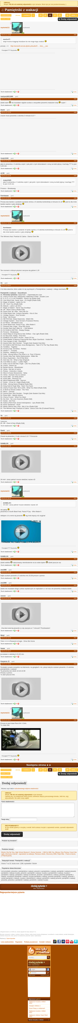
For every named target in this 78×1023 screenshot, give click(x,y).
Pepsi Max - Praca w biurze (66, 854)
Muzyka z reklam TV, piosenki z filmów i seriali (39, 951)
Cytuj (74, 92)
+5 (23, 33)
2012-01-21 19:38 (6, 446)
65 (68, 15)
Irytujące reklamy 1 (34, 1005)
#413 (75, 559)
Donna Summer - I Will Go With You (42, 852)
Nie (18, 92)
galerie (38, 999)
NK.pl (63, 941)
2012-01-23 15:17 (6, 651)
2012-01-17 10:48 (6, 223)
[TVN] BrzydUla (6, 856)
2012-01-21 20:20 (6, 559)
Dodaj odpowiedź (69, 19)
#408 (75, 285)
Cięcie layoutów (10, 938)
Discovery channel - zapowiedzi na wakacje (19, 854)
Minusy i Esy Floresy (62, 852)
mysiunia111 (5, 27)
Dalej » (74, 15)
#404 (75, 161)
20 (45, 15)
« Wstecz (26, 15)
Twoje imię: (5, 819)
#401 (75, 35)
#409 (75, 418)
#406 (75, 198)
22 (55, 15)
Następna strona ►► (39, 765)
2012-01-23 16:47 (6, 720)
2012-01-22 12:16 (6, 638)
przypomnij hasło (45, 975)
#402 (75, 99)
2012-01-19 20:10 (6, 418)
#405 (75, 175)
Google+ (55, 941)
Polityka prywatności (31, 942)
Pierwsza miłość (40, 854)
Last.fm (67, 941)
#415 (75, 585)
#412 (75, 498)
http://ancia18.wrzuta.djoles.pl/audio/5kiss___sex (29, 46)
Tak (15, 92)
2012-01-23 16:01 (6, 664)
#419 (75, 664)
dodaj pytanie (39, 886)
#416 (75, 598)
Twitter (76, 941)
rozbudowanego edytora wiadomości (26, 788)
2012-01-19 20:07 (6, 285)
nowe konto (32, 975)
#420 (75, 720)
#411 (75, 446)
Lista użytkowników (7, 942)
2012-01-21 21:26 (6, 585)
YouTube (72, 941)
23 (60, 15)
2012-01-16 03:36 (6, 198)
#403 (75, 112)
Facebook (59, 941)
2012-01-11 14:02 (6, 35)
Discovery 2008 (51, 854)
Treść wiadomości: (7, 801)
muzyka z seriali (5, 18)
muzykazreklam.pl (6, 15)
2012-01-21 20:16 (6, 498)
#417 (75, 638)
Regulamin (18, 942)
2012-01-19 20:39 (6, 433)
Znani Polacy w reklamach (37, 1008)
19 (41, 15)
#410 (75, 433)
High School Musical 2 (22, 852)
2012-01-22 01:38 (6, 598)
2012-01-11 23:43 (6, 99)
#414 (75, 572)
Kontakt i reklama (45, 942)
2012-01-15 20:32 (6, 161)
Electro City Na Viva (7, 852)
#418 (75, 651)
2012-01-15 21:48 (6, 175)
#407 (75, 223)
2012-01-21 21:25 (6, 572)
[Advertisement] (19, 134)
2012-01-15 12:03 (6, 112)
